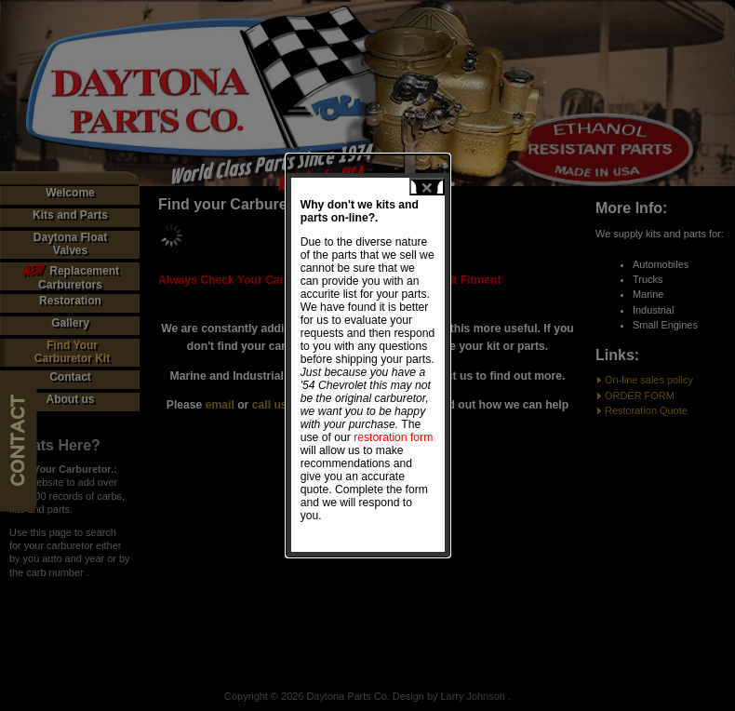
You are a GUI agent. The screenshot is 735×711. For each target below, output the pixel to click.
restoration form (380, 435)
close (413, 185)
